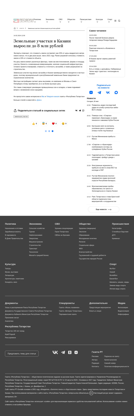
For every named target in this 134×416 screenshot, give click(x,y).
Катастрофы (117, 228)
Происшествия (85, 19)
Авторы (94, 360)
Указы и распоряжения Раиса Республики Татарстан (25, 307)
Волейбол (113, 275)
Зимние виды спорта (118, 285)
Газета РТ (97, 352)
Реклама (95, 356)
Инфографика (123, 314)
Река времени (10, 338)
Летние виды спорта (117, 289)
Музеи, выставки (11, 272)
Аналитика (9, 321)
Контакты (95, 366)
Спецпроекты (67, 303)
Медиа (121, 303)
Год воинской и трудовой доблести (92, 255)
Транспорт (33, 248)
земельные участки (21, 116)
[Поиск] (119, 20)
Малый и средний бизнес (39, 255)
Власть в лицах (95, 311)
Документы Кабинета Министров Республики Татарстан (26, 314)
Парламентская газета (67, 314)
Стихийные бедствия (120, 232)
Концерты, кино (11, 282)
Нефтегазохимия (35, 235)
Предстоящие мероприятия (100, 307)
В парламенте (10, 235)
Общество (71, 19)
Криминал (116, 238)
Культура (99, 19)
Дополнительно (98, 303)
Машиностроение (36, 242)
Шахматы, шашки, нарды (119, 282)
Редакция (95, 363)
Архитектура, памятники (14, 279)
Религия (82, 242)
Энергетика (33, 238)
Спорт (110, 19)
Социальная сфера (86, 245)
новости (21, 28)
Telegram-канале (52, 96)
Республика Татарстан (18, 326)
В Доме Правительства (14, 238)
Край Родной (10, 334)
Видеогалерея (123, 311)
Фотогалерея (123, 307)
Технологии (33, 252)
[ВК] (108, 92)
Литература (9, 275)
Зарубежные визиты (13, 232)
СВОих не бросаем (62, 235)
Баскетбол (114, 279)
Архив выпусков (110, 360)
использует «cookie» (42, 401)
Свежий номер (110, 363)
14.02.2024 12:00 (19, 35)
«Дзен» (39, 100)
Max (43, 96)
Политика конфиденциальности (116, 366)
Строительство (35, 245)
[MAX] (116, 92)
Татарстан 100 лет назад (14, 331)
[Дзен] (91, 92)
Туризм (32, 232)
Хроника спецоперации (64, 228)
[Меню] (115, 20)
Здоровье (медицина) (87, 228)
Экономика (50, 19)
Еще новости (101, 209)
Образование (84, 235)
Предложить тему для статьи (22, 353)
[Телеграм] (99, 92)
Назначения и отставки (14, 228)
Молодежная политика (88, 238)
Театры (8, 268)
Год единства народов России (90, 259)
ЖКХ (81, 248)
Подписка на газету (111, 356)
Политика (37, 19)
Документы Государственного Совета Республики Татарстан (28, 311)
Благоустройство (85, 252)
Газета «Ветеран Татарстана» (70, 311)
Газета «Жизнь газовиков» (69, 307)
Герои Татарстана (62, 232)
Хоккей (112, 272)
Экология (82, 232)
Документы (11, 303)
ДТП (113, 235)
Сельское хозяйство (37, 228)
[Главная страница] (24, 20)
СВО (60, 19)
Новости (91, 98)
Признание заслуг (12, 318)
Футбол (112, 268)
